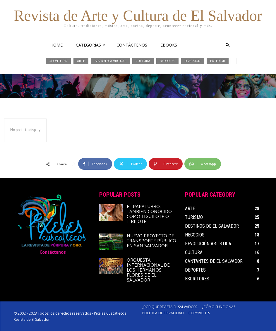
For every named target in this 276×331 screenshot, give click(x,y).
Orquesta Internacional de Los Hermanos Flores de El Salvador (148, 270)
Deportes (167, 61)
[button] (228, 45)
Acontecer (58, 61)
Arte (80, 61)
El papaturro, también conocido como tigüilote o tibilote (149, 214)
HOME (56, 45)
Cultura (143, 61)
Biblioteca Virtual (110, 61)
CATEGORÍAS (90, 45)
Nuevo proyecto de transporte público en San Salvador (151, 241)
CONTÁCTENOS (131, 45)
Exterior (218, 61)
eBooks (168, 45)
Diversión (192, 61)
